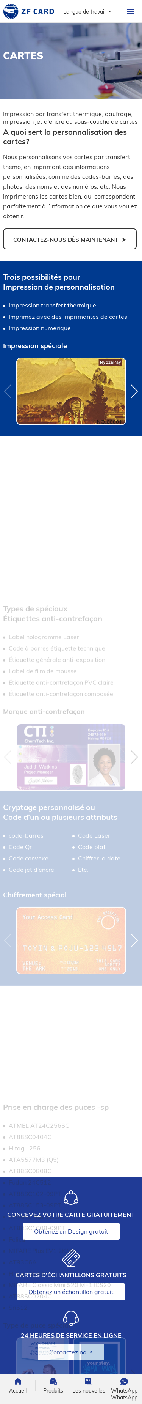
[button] (134, 391)
